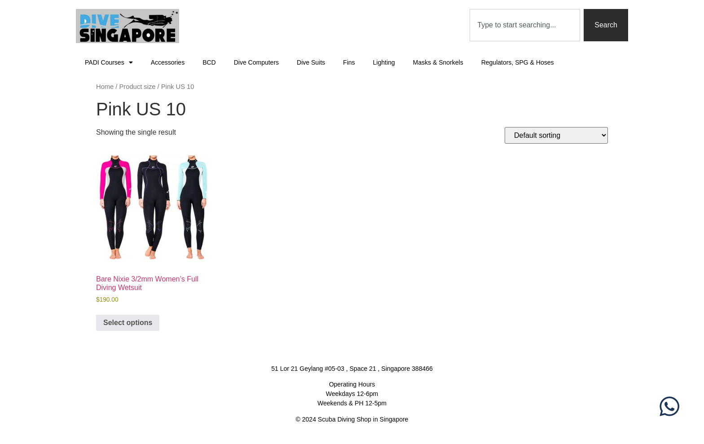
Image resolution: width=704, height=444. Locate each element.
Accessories (168, 62)
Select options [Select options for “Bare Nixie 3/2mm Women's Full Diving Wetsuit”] (127, 322)
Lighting (384, 62)
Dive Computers (256, 62)
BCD (209, 62)
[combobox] (525, 25)
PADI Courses (109, 62)
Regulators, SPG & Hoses (517, 62)
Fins (349, 62)
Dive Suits (311, 62)
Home (105, 86)
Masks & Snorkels (438, 62)
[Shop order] (556, 135)
